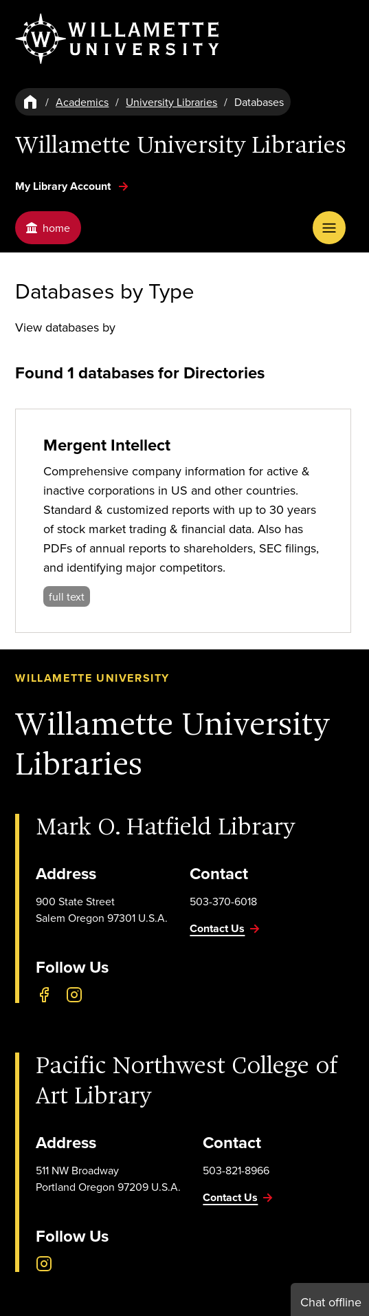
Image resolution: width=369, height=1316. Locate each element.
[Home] (30, 102)
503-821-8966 (236, 1170)
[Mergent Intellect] (182, 521)
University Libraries (171, 101)
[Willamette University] (118, 39)
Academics (82, 101)
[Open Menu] (329, 227)
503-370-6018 (223, 901)
